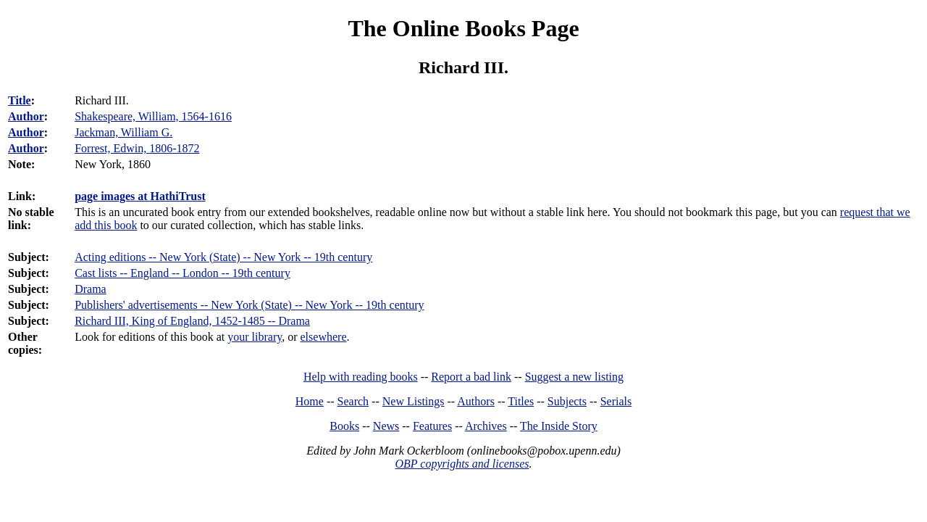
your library (254, 337)
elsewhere (324, 337)
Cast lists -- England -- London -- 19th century (182, 273)
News (386, 426)
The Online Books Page (463, 28)
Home (309, 401)
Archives (486, 426)
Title (19, 100)
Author (26, 116)
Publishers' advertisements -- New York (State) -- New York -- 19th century (249, 305)
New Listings (413, 401)
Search (353, 401)
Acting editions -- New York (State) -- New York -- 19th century (223, 257)
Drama (90, 289)
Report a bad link (471, 376)
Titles (521, 401)
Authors (476, 401)
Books (344, 426)
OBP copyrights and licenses (462, 463)
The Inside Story (558, 426)
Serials (616, 401)
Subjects (567, 401)
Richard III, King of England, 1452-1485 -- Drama (192, 321)
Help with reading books (360, 376)
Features (432, 426)
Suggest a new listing (574, 376)
